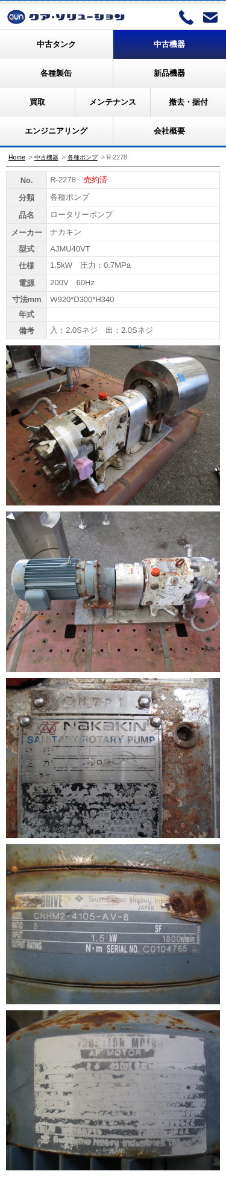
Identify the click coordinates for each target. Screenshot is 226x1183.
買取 (37, 102)
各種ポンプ (82, 157)
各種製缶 (56, 73)
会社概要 (169, 130)
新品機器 (169, 73)
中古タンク (56, 44)
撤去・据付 (188, 102)
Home (16, 157)
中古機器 (169, 44)
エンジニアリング (56, 130)
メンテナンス (112, 102)
